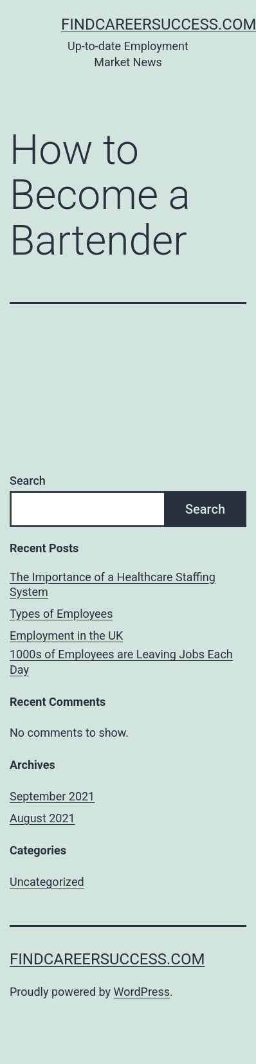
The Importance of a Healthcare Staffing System (112, 584)
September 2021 (52, 796)
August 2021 (42, 818)
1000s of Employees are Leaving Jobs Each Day (121, 661)
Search (28, 480)
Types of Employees (61, 613)
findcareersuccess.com (107, 959)
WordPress (142, 991)
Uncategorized (47, 881)
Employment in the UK (66, 635)
